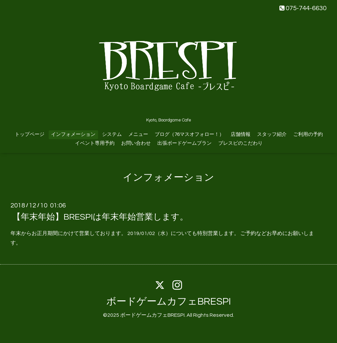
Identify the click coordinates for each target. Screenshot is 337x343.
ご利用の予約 (308, 134)
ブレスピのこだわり (240, 143)
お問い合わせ (136, 143)
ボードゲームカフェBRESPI (168, 301)
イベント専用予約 (95, 143)
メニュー (138, 134)
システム (112, 134)
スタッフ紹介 (272, 134)
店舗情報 (240, 134)
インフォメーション (73, 134)
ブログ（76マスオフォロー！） (189, 134)
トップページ (29, 134)
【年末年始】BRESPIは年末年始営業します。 (100, 217)
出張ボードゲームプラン (184, 143)
